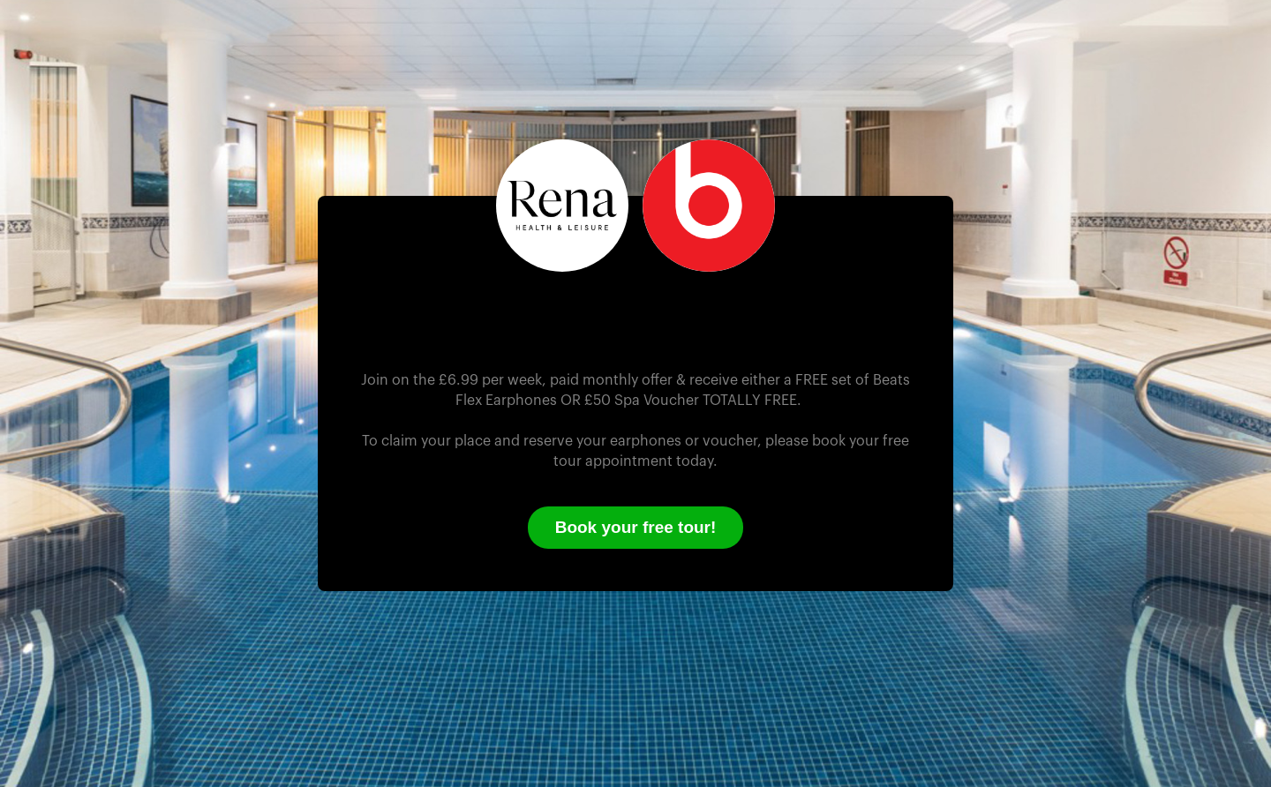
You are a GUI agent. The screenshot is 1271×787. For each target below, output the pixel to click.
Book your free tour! (636, 527)
